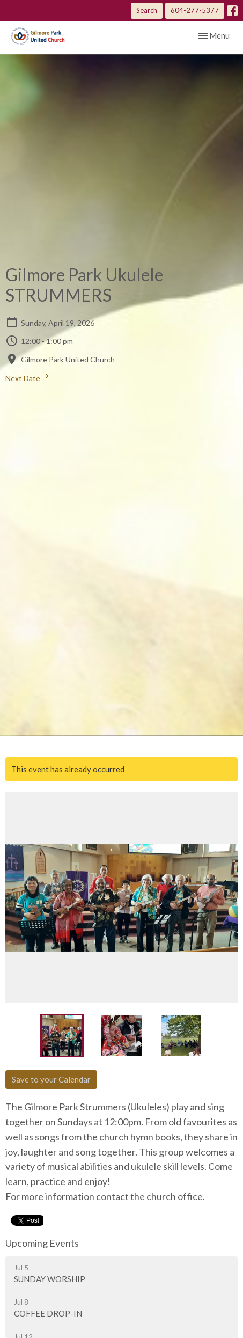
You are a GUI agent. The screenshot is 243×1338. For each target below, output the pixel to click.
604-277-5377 (195, 10)
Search (146, 10)
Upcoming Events (42, 1243)
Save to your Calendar (51, 1079)
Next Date (28, 377)
